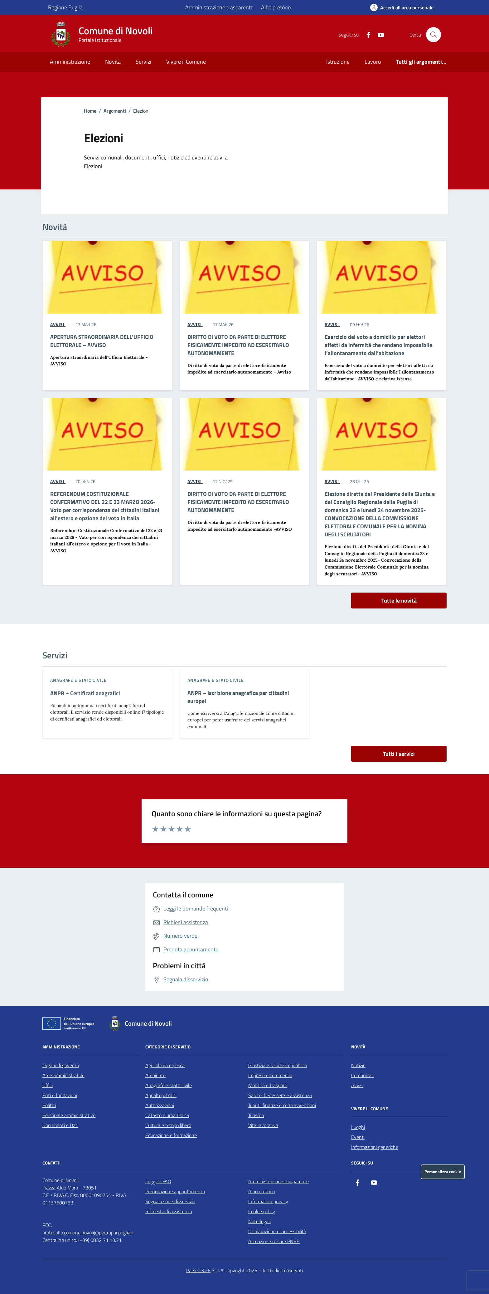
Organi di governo (60, 1065)
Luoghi (358, 1127)
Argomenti (115, 111)
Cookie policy (261, 1211)
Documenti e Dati (60, 1125)
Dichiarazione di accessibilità (277, 1231)
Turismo (256, 1115)
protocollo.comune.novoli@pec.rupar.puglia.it (88, 1232)
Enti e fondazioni (59, 1095)
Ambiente (155, 1075)
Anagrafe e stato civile (78, 680)
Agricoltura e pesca (165, 1065)
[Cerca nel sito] (433, 34)
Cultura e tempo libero (168, 1125)
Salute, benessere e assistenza (280, 1095)
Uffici (47, 1085)
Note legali (259, 1221)
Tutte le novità (399, 600)
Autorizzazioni (159, 1105)
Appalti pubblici (161, 1095)
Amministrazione (70, 61)
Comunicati (362, 1075)
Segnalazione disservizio (170, 1201)
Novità (113, 61)
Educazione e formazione (171, 1135)
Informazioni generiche (374, 1147)
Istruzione (338, 61)
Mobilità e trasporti (267, 1085)
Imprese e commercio (270, 1075)
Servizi (143, 61)
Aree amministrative (63, 1075)
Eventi (358, 1137)
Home (90, 111)
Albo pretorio (276, 7)
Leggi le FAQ (158, 1181)
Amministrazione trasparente (219, 7)
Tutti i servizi (399, 754)
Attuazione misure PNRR (274, 1241)
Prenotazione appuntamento (175, 1191)
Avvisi (357, 1085)
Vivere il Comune (186, 61)
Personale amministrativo (68, 1115)
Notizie (358, 1065)
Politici (49, 1105)
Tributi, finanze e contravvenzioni (282, 1105)
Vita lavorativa (263, 1125)
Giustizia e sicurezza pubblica (277, 1065)
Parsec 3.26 (198, 1270)
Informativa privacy (268, 1201)
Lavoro (373, 61)
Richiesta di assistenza (168, 1211)
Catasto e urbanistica (167, 1115)
